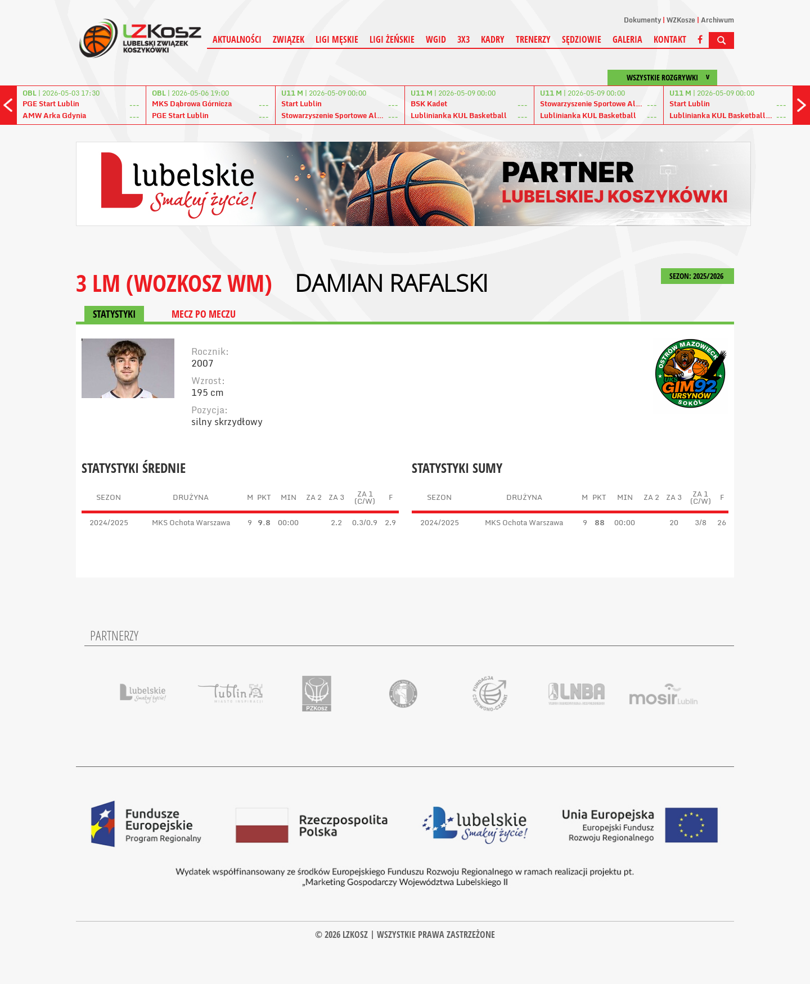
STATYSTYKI (114, 314)
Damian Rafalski (391, 282)
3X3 (463, 39)
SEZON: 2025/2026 (697, 275)
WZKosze (681, 20)
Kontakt (670, 39)
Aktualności (237, 39)
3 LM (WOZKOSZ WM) (174, 283)
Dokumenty (642, 20)
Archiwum (717, 20)
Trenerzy (533, 39)
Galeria (627, 39)
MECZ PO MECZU (204, 314)
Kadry (493, 39)
